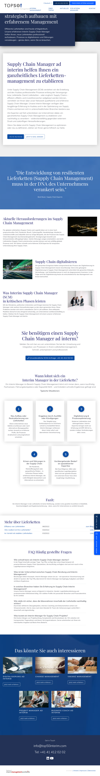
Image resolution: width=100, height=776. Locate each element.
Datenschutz (92, 771)
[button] (47, 3)
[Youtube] (52, 758)
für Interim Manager (75, 9)
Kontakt (92, 8)
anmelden (69, 771)
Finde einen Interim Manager (83, 3)
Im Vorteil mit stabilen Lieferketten (18, 533)
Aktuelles (64, 8)
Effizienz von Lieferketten (14, 526)
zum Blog (89, 526)
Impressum (83, 771)
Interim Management (35, 9)
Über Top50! (51, 9)
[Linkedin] (47, 758)
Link (91, 530)
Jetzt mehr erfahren (11, 684)
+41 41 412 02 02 (61, 3)
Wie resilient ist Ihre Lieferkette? (17, 530)
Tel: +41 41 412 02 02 (50, 752)
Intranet (75, 771)
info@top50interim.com (50, 746)
